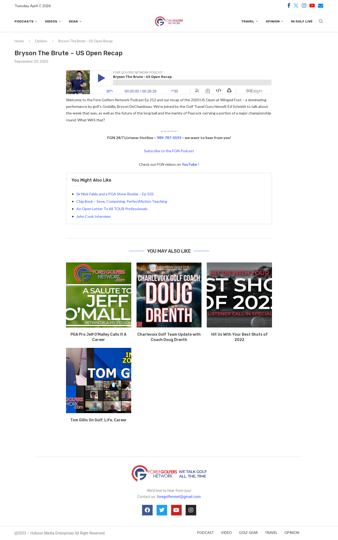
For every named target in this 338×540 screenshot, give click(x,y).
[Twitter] (296, 5)
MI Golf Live (302, 21)
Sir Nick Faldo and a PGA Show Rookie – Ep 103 (114, 194)
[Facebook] (288, 5)
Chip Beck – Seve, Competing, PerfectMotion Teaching (121, 201)
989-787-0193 (169, 137)
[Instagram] (304, 5)
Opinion (273, 21)
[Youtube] (312, 5)
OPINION (291, 532)
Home (19, 41)
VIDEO (226, 532)
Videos (51, 21)
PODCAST (205, 532)
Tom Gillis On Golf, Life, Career (98, 420)
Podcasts (24, 21)
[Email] (320, 5)
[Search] (320, 21)
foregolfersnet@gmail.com (179, 497)
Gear (73, 21)
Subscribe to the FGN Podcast (169, 151)
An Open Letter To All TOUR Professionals (112, 208)
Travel (247, 21)
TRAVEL (271, 532)
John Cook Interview (93, 216)
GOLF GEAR (248, 532)
